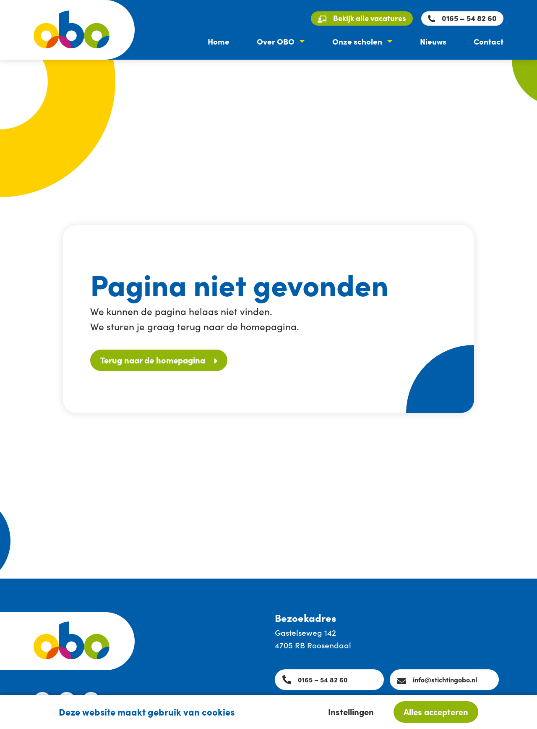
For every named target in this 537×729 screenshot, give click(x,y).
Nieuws (433, 41)
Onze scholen (357, 41)
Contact (488, 41)
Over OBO (276, 41)
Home (218, 41)
